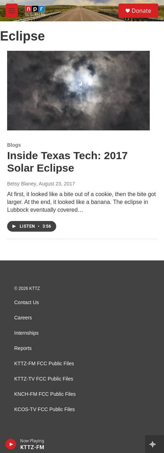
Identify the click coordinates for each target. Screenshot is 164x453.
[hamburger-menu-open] (12, 11)
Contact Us (26, 302)
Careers (23, 317)
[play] (10, 444)
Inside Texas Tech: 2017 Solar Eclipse (67, 162)
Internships (26, 333)
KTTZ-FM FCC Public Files (44, 363)
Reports (23, 348)
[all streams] (154, 444)
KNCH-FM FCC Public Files (45, 394)
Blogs (14, 145)
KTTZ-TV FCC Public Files (43, 379)
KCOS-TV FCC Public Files (44, 409)
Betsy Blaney (21, 184)
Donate (141, 10)
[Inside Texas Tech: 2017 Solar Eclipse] (78, 90)
